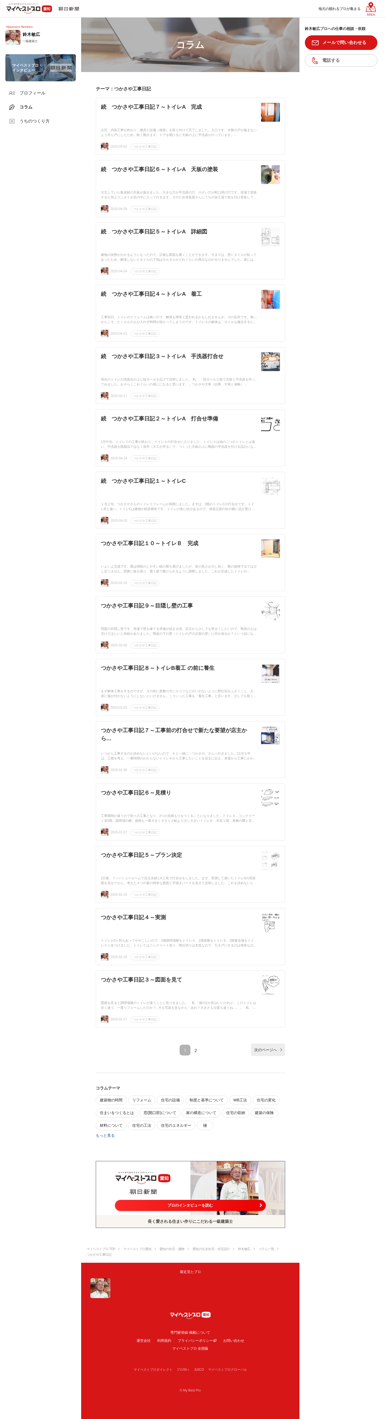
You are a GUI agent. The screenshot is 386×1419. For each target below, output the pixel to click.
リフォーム (141, 1100)
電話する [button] (331, 60)
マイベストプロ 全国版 (190, 1348)
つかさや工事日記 (145, 146)
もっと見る (105, 1135)
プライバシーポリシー (195, 1341)
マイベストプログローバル (227, 1370)
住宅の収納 (235, 1113)
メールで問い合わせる (344, 42)
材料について (111, 1125)
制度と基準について (207, 1100)
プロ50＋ (183, 1370)
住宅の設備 (170, 1100)
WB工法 (240, 1100)
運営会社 (144, 1341)
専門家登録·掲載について (190, 1332)
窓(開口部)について (160, 1113)
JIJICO (199, 1370)
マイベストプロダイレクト (153, 1370)
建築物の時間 (111, 1100)
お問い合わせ (233, 1341)
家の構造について (201, 1113)
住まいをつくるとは (117, 1113)
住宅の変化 (266, 1100)
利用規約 (164, 1341)
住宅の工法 (141, 1125)
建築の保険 (264, 1113)
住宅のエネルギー (176, 1125)
